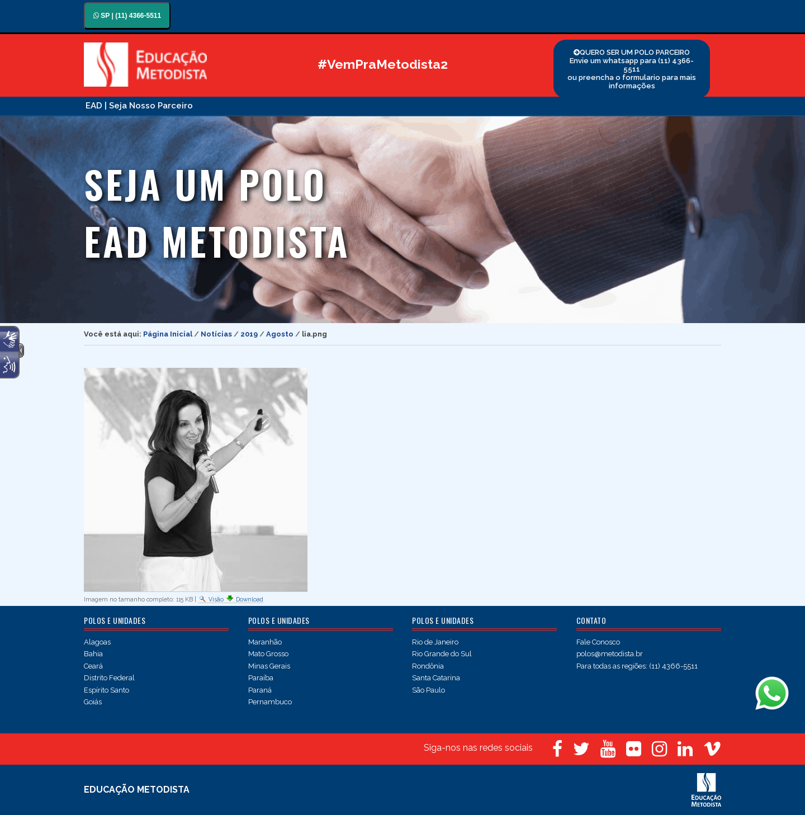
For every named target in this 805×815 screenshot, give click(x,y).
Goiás (93, 702)
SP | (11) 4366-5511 (127, 16)
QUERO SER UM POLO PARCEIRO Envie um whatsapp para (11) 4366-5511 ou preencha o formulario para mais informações (631, 69)
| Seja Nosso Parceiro (149, 106)
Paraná (260, 690)
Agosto (279, 334)
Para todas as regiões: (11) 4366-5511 (637, 666)
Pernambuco (270, 702)
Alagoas (97, 642)
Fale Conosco (598, 642)
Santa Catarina (436, 678)
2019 (249, 334)
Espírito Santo (106, 690)
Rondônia (428, 666)
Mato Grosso (268, 654)
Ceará (93, 666)
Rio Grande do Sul (442, 654)
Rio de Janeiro (435, 642)
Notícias (216, 334)
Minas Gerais (269, 666)
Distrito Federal (109, 678)
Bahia (93, 654)
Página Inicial (167, 334)
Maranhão (265, 642)
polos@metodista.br (609, 654)
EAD (94, 106)
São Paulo (428, 690)
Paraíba (260, 678)
